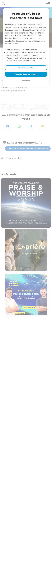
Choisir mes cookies (26, 68)
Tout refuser (26, 80)
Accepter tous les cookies (26, 74)
